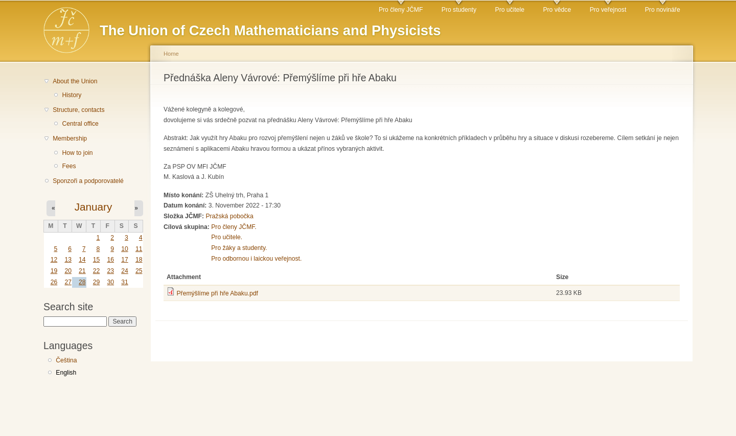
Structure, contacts (78, 109)
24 (124, 270)
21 (82, 270)
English (66, 372)
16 (110, 259)
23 (110, 270)
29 (96, 282)
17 (124, 259)
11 (139, 249)
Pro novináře (662, 9)
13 (68, 259)
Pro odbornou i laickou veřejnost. (256, 258)
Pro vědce (557, 9)
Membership (70, 138)
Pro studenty (459, 9)
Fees (69, 166)
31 (124, 282)
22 (96, 270)
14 (82, 259)
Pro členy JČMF (401, 9)
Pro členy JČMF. (234, 227)
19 (54, 270)
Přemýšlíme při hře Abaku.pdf (217, 293)
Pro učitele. (226, 237)
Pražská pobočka (229, 216)
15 (96, 259)
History (71, 95)
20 (68, 270)
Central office (80, 123)
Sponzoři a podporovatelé (88, 181)
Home (171, 54)
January (93, 207)
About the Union (75, 81)
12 (54, 259)
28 (82, 282)
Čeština (66, 360)
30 (110, 282)
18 (139, 259)
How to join (77, 152)
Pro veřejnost (608, 9)
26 (54, 282)
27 (68, 282)
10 (124, 249)
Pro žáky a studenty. (239, 247)
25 (139, 270)
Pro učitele (509, 9)
